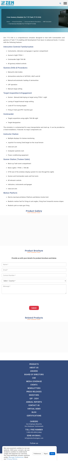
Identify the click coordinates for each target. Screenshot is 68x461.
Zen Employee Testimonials (34, 426)
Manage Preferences (16, 457)
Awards (34, 371)
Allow (52, 454)
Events (34, 385)
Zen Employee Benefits (34, 424)
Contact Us (34, 405)
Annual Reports (34, 402)
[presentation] (18, 300)
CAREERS (34, 421)
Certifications (34, 416)
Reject (46, 454)
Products (34, 364)
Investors (34, 395)
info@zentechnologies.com (34, 438)
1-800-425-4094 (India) (34, 432)
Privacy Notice (12, 459)
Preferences (37, 454)
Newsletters (34, 388)
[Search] (60, 3)
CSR (34, 378)
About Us (34, 368)
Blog (34, 412)
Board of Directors (34, 374)
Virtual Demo (34, 409)
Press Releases (34, 392)
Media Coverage (34, 381)
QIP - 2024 (34, 398)
